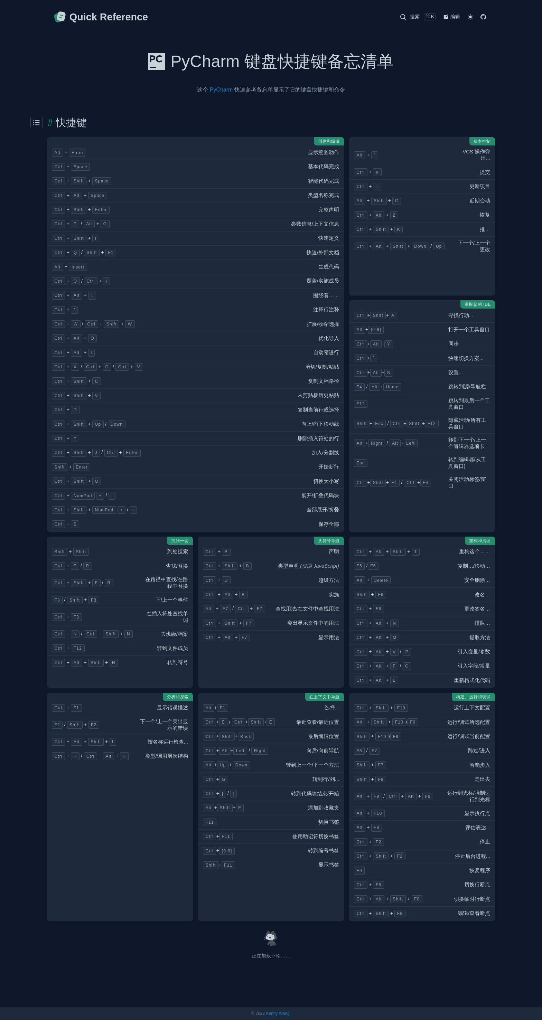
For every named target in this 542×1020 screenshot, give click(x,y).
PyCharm (221, 90)
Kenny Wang (277, 1013)
